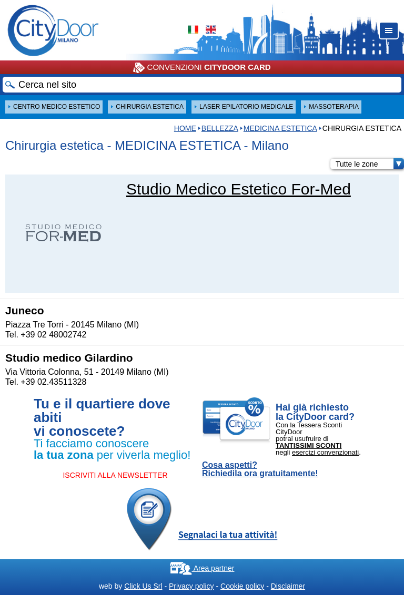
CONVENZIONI (201, 68)
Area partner (202, 568)
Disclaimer (288, 586)
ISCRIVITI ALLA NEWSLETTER (115, 475)
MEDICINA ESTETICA (280, 128)
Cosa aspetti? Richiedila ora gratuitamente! (260, 469)
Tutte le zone (370, 164)
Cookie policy (242, 586)
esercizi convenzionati (325, 452)
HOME (185, 128)
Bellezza (219, 128)
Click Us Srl (143, 586)
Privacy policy (191, 586)
